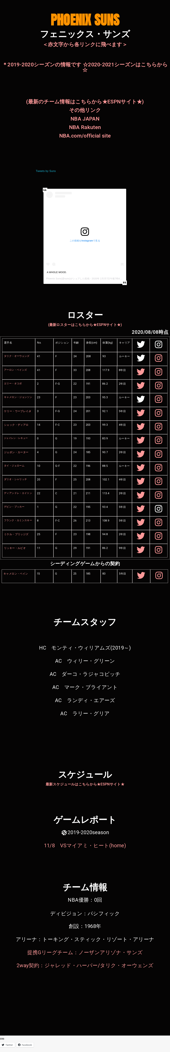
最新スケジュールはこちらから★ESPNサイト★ (85, 784)
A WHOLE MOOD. (57, 272)
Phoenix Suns (53, 278)
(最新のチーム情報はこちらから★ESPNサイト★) (85, 102)
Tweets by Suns (46, 170)
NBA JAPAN (85, 119)
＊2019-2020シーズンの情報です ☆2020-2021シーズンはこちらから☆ (85, 67)
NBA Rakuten (85, 127)
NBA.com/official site (85, 136)
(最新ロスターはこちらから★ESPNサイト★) (85, 325)
